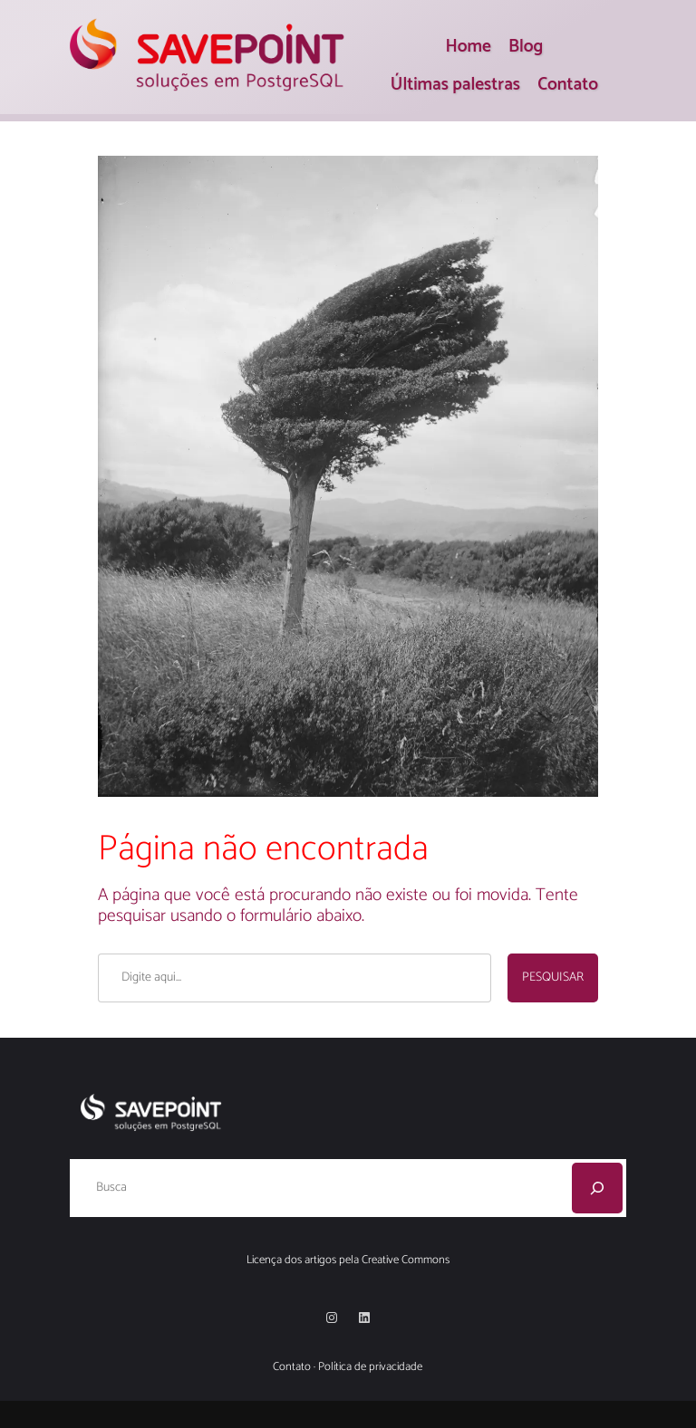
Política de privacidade (370, 1366)
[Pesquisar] (597, 1188)
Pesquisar (553, 977)
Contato (292, 1366)
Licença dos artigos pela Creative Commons (348, 1260)
